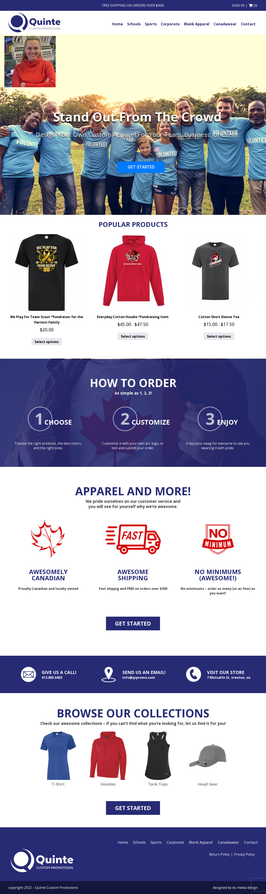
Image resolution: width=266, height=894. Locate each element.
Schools (139, 842)
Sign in (238, 5)
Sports (156, 842)
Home (123, 842)
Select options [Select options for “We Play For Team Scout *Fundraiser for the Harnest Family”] (47, 341)
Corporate (175, 842)
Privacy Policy (244, 854)
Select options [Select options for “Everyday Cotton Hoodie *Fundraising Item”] (133, 336)
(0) (255, 5)
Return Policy (219, 854)
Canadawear (228, 842)
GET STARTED (141, 167)
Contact (251, 842)
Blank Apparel (201, 842)
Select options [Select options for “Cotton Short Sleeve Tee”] (219, 336)
